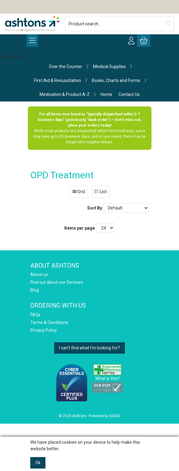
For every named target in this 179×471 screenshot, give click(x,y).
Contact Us (129, 94)
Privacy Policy (43, 330)
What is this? (107, 378)
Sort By (94, 207)
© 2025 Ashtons (73, 416)
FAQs (35, 314)
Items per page (79, 228)
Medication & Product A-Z (65, 94)
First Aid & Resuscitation (57, 80)
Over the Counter (65, 66)
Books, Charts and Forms (116, 80)
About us (39, 274)
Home (106, 94)
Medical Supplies (109, 66)
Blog (34, 289)
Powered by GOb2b (104, 416)
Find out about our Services (56, 282)
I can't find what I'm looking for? (89, 347)
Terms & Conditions (49, 322)
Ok (37, 462)
